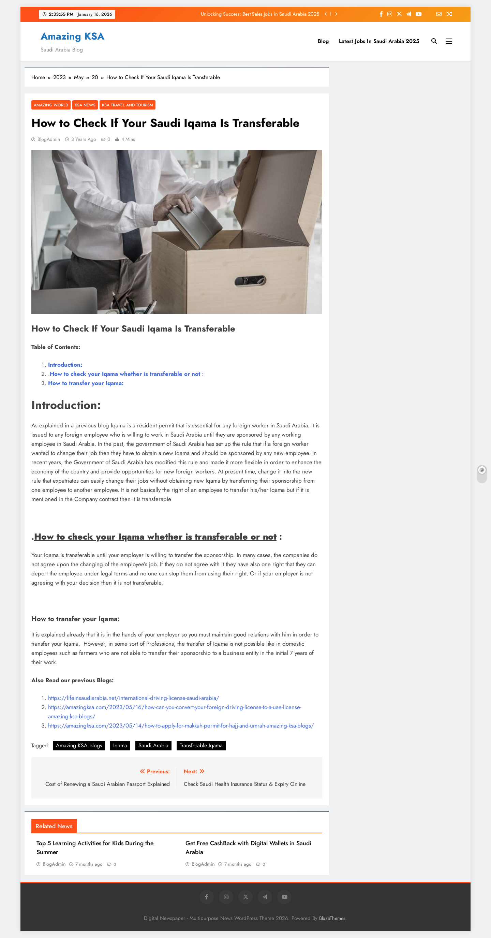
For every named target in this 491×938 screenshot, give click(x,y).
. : (126, 374)
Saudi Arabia (153, 745)
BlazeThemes (332, 918)
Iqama (120, 745)
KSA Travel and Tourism (127, 105)
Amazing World (51, 105)
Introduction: (65, 365)
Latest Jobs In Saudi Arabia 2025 (379, 41)
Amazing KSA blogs (79, 745)
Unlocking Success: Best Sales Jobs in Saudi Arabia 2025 (260, 14)
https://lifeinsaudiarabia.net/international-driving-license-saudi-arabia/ (133, 698)
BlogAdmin (49, 139)
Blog (323, 41)
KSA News (85, 105)
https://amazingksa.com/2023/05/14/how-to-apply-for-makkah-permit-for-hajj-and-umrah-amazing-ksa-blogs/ (181, 725)
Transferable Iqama (201, 745)
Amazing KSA (72, 36)
